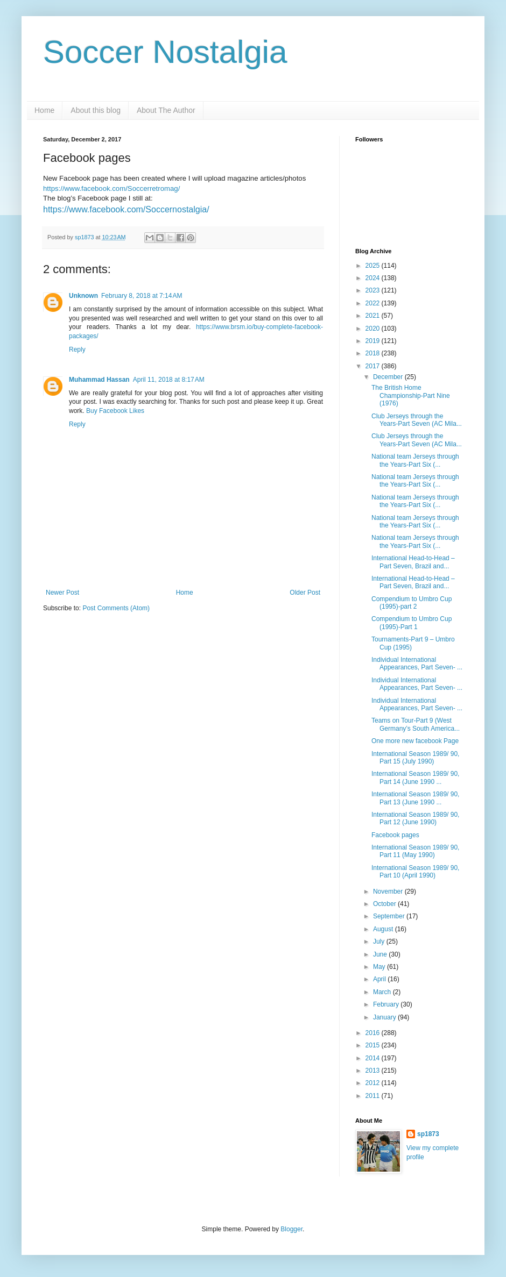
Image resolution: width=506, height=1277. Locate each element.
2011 (374, 1096)
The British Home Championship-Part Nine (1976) (410, 395)
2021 (374, 315)
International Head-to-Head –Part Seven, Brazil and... (413, 561)
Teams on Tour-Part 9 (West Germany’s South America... (415, 724)
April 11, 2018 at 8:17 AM (169, 379)
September (389, 916)
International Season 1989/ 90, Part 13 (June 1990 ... (415, 797)
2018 (374, 353)
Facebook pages (395, 835)
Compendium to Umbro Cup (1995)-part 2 (411, 602)
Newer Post (62, 592)
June (381, 954)
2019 (374, 341)
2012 (374, 1083)
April (380, 979)
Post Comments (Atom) (116, 608)
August (384, 929)
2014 (374, 1058)
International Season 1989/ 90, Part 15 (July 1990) (415, 757)
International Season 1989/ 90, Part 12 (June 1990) (415, 818)
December (389, 377)
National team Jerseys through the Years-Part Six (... (415, 460)
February (386, 1004)
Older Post (305, 592)
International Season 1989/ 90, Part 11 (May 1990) (415, 851)
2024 (374, 278)
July (379, 941)
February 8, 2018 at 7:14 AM (141, 295)
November (389, 891)
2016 (374, 1033)
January (385, 1017)
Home (44, 110)
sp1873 (428, 1134)
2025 (374, 265)
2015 (374, 1045)
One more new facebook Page (415, 741)
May (380, 967)
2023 (374, 290)
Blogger (291, 1229)
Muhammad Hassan (99, 379)
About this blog (96, 110)
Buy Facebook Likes (115, 411)
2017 (374, 366)
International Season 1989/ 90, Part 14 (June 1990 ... (415, 777)
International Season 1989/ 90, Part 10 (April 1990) (415, 871)
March (383, 992)
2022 (374, 303)
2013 (374, 1070)
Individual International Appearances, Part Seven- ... (416, 663)
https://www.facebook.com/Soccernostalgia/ (126, 209)
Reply (77, 349)
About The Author (166, 110)
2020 (374, 328)
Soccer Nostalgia (165, 52)
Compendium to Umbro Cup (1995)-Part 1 (411, 622)
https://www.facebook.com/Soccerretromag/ (111, 188)
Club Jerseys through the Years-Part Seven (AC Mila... (416, 419)
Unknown (83, 295)
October (385, 904)
